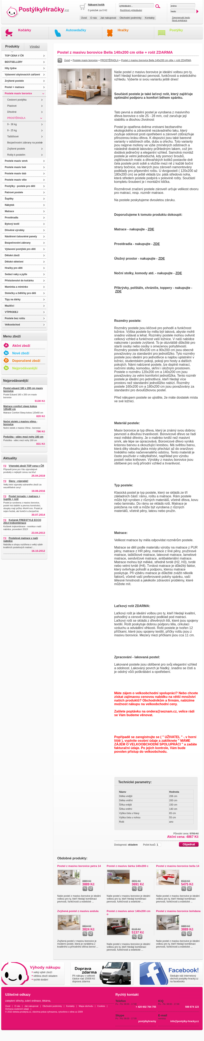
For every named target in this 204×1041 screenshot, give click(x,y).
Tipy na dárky (13, 299)
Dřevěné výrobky (15, 230)
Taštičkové (13, 136)
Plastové (12, 105)
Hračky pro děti (14, 268)
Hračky (123, 30)
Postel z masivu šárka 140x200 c (127, 866)
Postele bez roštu (15, 318)
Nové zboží (20, 353)
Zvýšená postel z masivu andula (78, 911)
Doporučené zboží (26, 360)
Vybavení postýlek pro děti (20, 249)
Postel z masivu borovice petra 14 (79, 866)
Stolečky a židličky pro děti (20, 293)
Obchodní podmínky (130, 17)
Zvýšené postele (14, 80)
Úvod (84, 17)
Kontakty (150, 17)
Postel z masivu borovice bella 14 (177, 866)
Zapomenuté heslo (181, 17)
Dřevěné (11, 112)
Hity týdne (11, 68)
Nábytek (9, 205)
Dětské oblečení (14, 261)
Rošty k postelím (16, 154)
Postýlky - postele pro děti (20, 186)
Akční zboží (21, 345)
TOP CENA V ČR (14, 55)
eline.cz (73, 1012)
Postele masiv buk (15, 167)
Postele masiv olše (16, 179)
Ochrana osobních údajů (17, 1009)
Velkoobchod (12, 324)
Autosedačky (76, 30)
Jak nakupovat (108, 17)
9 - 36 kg (12, 124)
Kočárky (24, 30)
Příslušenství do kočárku (19, 280)
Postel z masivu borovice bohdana (178, 911)
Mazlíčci (9, 305)
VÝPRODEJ (11, 312)
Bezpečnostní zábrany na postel (24, 142)
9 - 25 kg (12, 130)
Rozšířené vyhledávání (131, 10)
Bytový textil (12, 223)
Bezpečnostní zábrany (18, 242)
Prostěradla (11, 217)
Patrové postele (14, 192)
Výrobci (35, 46)
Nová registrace (179, 20)
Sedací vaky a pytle (16, 274)
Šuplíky (9, 198)
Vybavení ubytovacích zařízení (22, 74)
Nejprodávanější (24, 368)
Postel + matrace (14, 87)
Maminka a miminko (16, 286)
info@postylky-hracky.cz (184, 1021)
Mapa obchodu (86, 1006)
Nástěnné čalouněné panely (21, 236)
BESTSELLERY (14, 62)
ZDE (151, 229)
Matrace (9, 211)
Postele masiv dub (15, 173)
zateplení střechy (14, 1000)
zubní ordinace (33, 1000)
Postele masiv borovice (18, 93)
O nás (93, 17)
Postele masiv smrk (16, 160)
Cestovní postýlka (17, 99)
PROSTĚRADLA (16, 118)
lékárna (46, 1000)
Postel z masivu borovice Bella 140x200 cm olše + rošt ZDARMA (156, 60)
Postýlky (176, 30)
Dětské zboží (12, 255)
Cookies (101, 1006)
